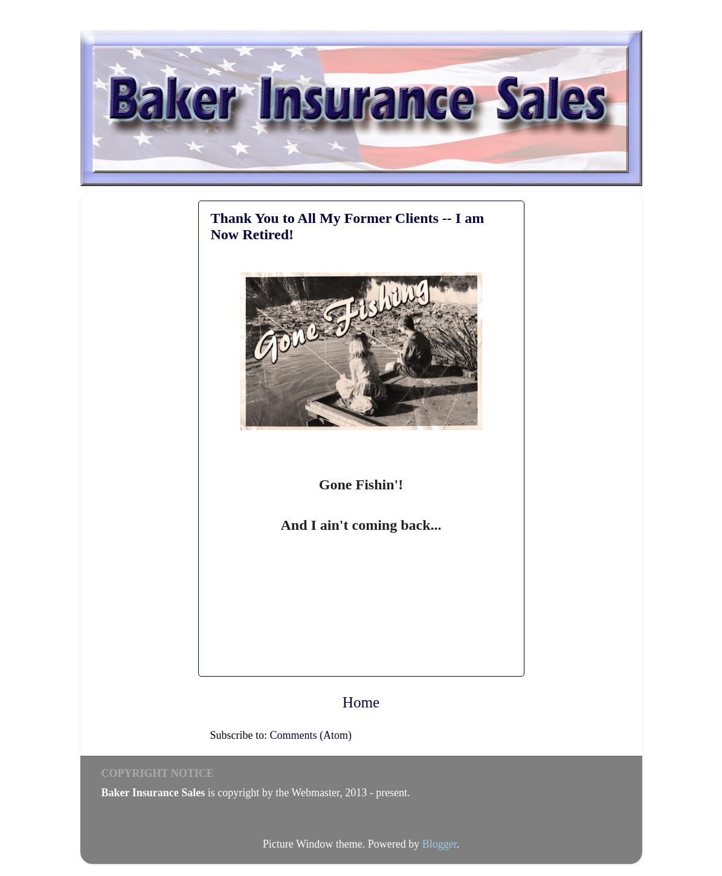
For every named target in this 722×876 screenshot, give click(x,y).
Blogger (439, 844)
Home (361, 702)
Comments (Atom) (311, 735)
